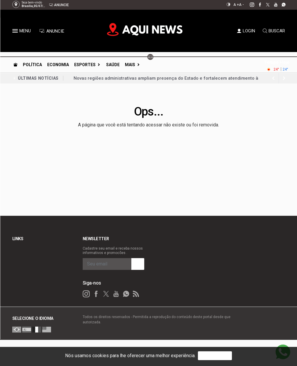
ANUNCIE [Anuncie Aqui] (51, 31)
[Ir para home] (15, 64)
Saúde (113, 64)
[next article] (273, 78)
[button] (15, 32)
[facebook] (257, 4)
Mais (130, 64)
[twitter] (265, 4)
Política (32, 64)
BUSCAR (274, 31)
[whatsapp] (280, 4)
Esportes (85, 64)
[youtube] (272, 4)
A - (241, 5)
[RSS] (136, 293)
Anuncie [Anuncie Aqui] (59, 5)
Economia (58, 64)
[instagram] (249, 4)
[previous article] (284, 78)
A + (236, 5)
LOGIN (246, 31)
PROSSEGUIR (215, 355)
